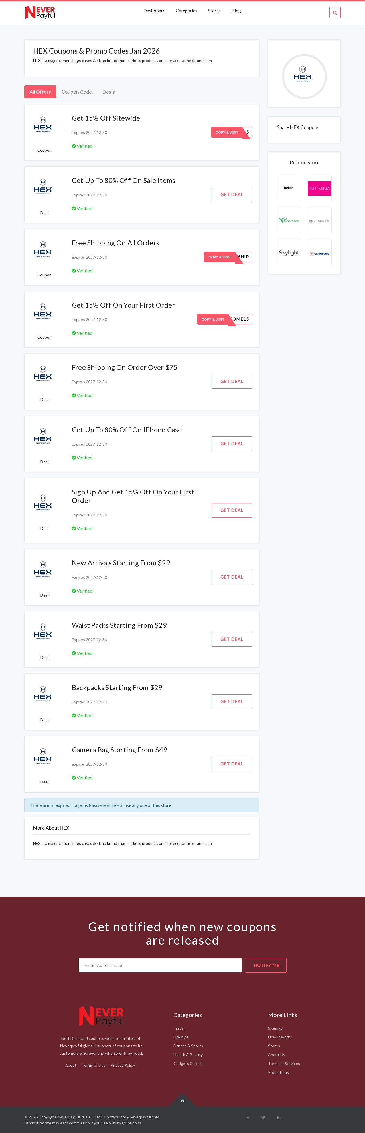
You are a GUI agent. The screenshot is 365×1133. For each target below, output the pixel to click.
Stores (214, 10)
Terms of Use (94, 1065)
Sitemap (275, 1028)
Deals (108, 92)
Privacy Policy (123, 1065)
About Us (276, 1054)
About (70, 1065)
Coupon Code (76, 92)
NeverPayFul (68, 1116)
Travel (178, 1028)
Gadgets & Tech (188, 1063)
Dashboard (154, 10)
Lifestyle (181, 1036)
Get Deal (231, 194)
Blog (236, 10)
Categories (186, 10)
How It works (280, 1036)
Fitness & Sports (188, 1045)
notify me (266, 965)
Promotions (278, 1072)
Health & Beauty (188, 1054)
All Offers (40, 92)
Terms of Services (284, 1063)
